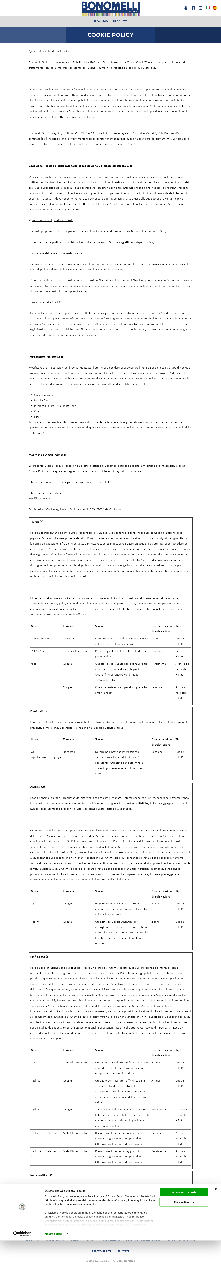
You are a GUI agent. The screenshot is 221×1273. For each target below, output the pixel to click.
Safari (37, 416)
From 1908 (101, 21)
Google (67, 663)
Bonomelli (69, 751)
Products (120, 21)
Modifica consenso (40, 498)
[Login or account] (185, 8)
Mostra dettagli (54, 1266)
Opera (38, 411)
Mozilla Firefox (43, 400)
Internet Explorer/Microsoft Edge (55, 405)
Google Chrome (44, 394)
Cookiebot (115, 509)
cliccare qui (82, 291)
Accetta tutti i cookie (183, 1224)
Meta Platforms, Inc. (76, 1062)
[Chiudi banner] (216, 1221)
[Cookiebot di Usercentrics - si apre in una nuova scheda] (22, 1266)
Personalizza (184, 1234)
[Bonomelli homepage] (110, 8)
